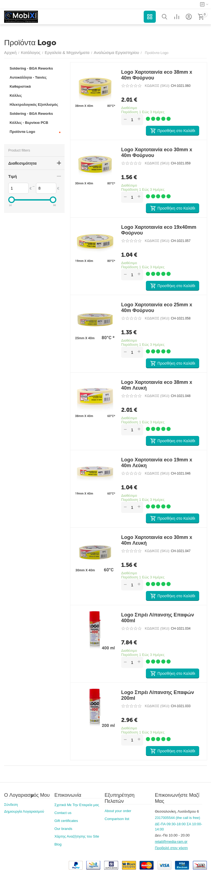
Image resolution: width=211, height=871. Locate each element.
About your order (118, 811)
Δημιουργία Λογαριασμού (24, 811)
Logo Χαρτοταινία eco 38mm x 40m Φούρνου (156, 75)
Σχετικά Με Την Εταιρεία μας (76, 805)
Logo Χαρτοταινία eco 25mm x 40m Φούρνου (156, 307)
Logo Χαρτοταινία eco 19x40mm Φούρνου (158, 230)
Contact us (62, 813)
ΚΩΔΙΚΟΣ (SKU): (157, 86)
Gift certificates (66, 821)
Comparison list (117, 819)
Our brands (63, 829)
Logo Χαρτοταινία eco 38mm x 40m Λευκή (156, 385)
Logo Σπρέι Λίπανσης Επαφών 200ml (157, 695)
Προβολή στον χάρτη (171, 848)
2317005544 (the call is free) (177, 818)
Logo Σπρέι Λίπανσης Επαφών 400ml (157, 617)
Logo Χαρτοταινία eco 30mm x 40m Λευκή (156, 540)
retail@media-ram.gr (171, 841)
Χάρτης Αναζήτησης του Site (76, 836)
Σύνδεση (11, 805)
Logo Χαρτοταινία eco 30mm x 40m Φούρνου (156, 152)
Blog (58, 844)
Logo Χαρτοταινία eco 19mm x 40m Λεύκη (156, 462)
